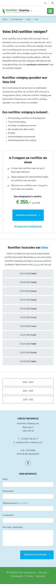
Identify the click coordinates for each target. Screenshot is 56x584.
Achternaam (8, 491)
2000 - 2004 (28, 382)
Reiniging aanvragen (26, 215)
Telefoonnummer (14, 503)
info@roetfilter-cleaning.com (29, 442)
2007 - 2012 (28, 399)
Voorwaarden (17, 576)
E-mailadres (7, 515)
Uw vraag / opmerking (12, 527)
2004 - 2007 (28, 391)
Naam (5, 479)
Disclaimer (40, 576)
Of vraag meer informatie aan (28, 226)
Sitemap (43, 572)
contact (36, 264)
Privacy (29, 576)
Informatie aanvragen (35, 554)
